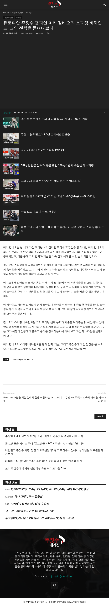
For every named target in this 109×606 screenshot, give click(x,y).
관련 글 (7, 112)
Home (6, 12)
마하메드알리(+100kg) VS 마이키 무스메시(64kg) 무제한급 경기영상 (49, 489)
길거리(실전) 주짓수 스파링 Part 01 (42, 149)
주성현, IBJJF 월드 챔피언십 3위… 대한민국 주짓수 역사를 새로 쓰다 (44, 436)
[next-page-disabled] (104, 113)
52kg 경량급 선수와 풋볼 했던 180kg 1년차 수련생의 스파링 (57, 165)
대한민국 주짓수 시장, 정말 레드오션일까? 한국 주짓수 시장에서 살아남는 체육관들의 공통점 (54, 452)
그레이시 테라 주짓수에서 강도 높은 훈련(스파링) (51, 180)
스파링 (29, 12)
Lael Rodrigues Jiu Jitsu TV (22, 359)
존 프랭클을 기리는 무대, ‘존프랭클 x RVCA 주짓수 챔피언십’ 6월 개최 (44, 443)
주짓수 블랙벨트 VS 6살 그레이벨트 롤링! (46, 134)
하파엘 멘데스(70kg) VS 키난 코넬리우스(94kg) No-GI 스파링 (58, 196)
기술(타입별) (17, 12)
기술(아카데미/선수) (10, 203)
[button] (5, 4)
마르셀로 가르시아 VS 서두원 (39, 211)
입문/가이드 (8, 127)
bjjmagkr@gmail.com (61, 576)
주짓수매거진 (11, 33)
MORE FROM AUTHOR (25, 112)
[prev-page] (99, 113)
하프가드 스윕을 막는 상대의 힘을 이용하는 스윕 (28, 399)
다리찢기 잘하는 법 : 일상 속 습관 (30, 503)
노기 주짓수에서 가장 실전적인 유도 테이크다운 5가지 (36, 468)
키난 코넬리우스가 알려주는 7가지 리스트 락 (48, 518)
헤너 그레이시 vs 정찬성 (28, 496)
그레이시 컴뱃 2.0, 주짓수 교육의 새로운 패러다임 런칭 (80, 399)
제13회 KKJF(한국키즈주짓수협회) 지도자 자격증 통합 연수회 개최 (43, 461)
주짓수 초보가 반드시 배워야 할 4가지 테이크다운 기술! (54, 119)
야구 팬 (9, 511)
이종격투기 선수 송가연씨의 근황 (34, 511)
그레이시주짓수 (10, 235)
